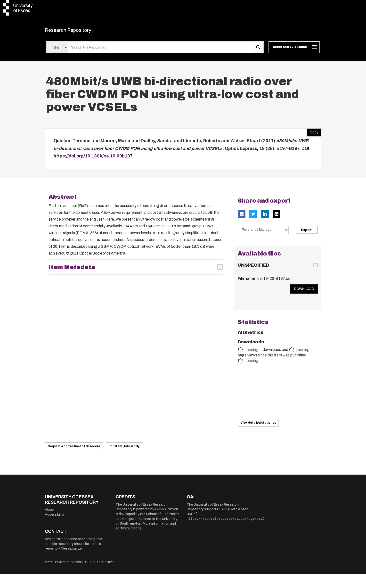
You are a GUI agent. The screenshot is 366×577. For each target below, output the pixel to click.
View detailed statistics (258, 426)
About (50, 513)
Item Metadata (72, 270)
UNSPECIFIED (253, 268)
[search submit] (258, 50)
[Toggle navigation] (294, 50)
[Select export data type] (263, 233)
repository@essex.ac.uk (63, 551)
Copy (312, 134)
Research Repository (79, 31)
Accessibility (55, 517)
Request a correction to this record (74, 449)
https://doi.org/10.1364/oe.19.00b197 (93, 159)
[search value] (160, 50)
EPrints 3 (161, 512)
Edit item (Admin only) (124, 449)
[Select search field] (57, 50)
